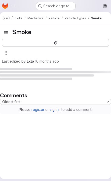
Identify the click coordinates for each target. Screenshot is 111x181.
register (37, 109)
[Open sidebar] (6, 33)
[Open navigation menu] (14, 6)
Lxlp (30, 61)
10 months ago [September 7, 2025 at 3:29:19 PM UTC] (47, 61)
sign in (55, 109)
